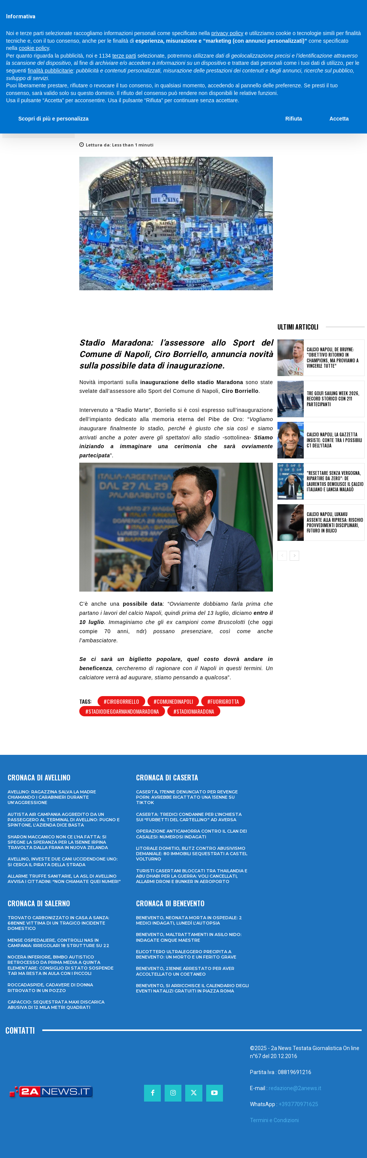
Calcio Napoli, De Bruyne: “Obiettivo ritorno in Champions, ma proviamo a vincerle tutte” (333, 357)
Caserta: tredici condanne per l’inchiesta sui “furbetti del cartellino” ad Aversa (189, 817)
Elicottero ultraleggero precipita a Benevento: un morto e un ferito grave (186, 954)
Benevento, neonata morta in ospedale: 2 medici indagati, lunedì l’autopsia (189, 920)
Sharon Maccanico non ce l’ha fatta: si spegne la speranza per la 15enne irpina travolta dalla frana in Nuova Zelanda (58, 842)
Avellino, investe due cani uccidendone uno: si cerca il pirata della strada (63, 861)
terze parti (124, 56)
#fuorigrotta (223, 701)
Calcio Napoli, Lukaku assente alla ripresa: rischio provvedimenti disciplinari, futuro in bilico (335, 522)
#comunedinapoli (173, 701)
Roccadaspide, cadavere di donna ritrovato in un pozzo (50, 987)
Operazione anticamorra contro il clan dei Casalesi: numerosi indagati (191, 833)
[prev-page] (282, 556)
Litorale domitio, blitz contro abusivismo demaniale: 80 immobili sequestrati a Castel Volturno (191, 854)
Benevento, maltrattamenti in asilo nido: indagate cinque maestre (189, 937)
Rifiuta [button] (293, 119)
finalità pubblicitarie (50, 71)
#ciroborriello (121, 701)
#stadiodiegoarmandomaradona (122, 711)
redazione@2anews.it (295, 1088)
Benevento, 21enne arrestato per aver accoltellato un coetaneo (185, 971)
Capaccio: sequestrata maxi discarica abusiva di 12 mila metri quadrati (56, 1004)
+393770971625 (298, 1104)
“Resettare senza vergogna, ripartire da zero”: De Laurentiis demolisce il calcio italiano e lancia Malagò (335, 481)
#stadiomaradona (193, 711)
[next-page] (294, 556)
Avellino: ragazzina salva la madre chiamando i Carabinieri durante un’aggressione (52, 797)
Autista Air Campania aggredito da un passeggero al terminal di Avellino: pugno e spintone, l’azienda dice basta (64, 820)
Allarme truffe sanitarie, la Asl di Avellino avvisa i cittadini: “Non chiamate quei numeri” (64, 878)
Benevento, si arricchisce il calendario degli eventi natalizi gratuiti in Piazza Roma (192, 988)
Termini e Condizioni (274, 1120)
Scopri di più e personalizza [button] (53, 119)
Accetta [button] (339, 119)
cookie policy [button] (34, 48)
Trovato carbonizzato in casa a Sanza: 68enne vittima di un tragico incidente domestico (58, 923)
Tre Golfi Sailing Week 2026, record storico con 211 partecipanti (333, 398)
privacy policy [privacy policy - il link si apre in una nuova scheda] (228, 33)
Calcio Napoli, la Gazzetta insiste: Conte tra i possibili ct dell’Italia (334, 440)
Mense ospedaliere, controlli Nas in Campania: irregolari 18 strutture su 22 (58, 943)
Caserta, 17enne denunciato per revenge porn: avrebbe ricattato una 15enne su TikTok (187, 797)
